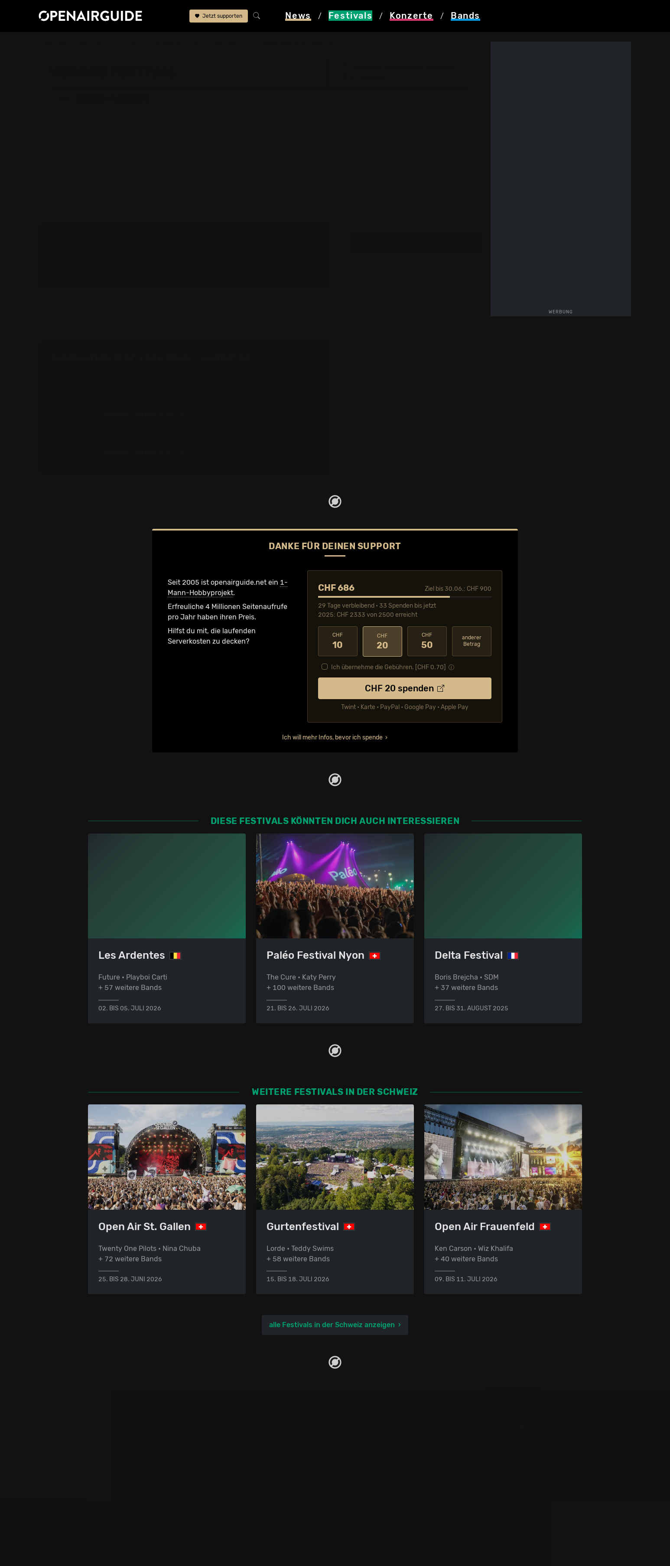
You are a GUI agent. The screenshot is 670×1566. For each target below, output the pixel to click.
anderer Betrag (471, 641)
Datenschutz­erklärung (376, 1467)
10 (338, 641)
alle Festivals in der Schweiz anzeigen (332, 1325)
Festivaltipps (109, 1436)
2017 (191, 243)
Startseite (55, 44)
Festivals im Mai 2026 (123, 1477)
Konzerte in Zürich (244, 1446)
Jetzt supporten (218, 16)
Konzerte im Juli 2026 (250, 1488)
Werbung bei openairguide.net (389, 1456)
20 (382, 641)
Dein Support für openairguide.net (396, 1446)
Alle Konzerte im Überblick (256, 1519)
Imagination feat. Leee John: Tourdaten (150, 358)
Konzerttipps (235, 1436)
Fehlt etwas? (303, 358)
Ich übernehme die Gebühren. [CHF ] (388, 666)
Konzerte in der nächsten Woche (266, 1467)
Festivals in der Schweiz (127, 1446)
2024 (216, 243)
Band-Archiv (228, 44)
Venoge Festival (175, 44)
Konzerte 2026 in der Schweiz (263, 1508)
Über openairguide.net (376, 1436)
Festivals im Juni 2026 (125, 1488)
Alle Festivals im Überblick (130, 1519)
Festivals (94, 44)
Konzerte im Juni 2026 (251, 1477)
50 (427, 641)
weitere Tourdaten (415, 243)
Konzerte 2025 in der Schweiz (263, 1498)
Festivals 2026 (112, 1467)
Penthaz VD (371, 77)
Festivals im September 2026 (135, 1508)
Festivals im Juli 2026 (123, 1498)
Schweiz (130, 44)
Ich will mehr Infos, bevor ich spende (332, 736)
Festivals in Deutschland (128, 1456)
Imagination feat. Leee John (298, 44)
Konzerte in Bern (241, 1456)
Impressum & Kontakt (375, 1477)
